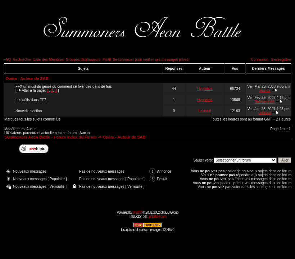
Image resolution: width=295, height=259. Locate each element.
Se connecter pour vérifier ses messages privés (151, 60)
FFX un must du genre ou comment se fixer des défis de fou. (63, 86)
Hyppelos (204, 89)
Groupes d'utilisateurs (83, 60)
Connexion (259, 60)
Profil (107, 60)
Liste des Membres (48, 60)
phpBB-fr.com (157, 216)
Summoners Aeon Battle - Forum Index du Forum (50, 137)
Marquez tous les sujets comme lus (32, 119)
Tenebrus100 (264, 102)
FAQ (7, 60)
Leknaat (204, 111)
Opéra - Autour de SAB (26, 78)
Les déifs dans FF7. (31, 100)
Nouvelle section (28, 111)
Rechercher (22, 60)
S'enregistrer (281, 60)
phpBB (137, 212)
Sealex (264, 90)
